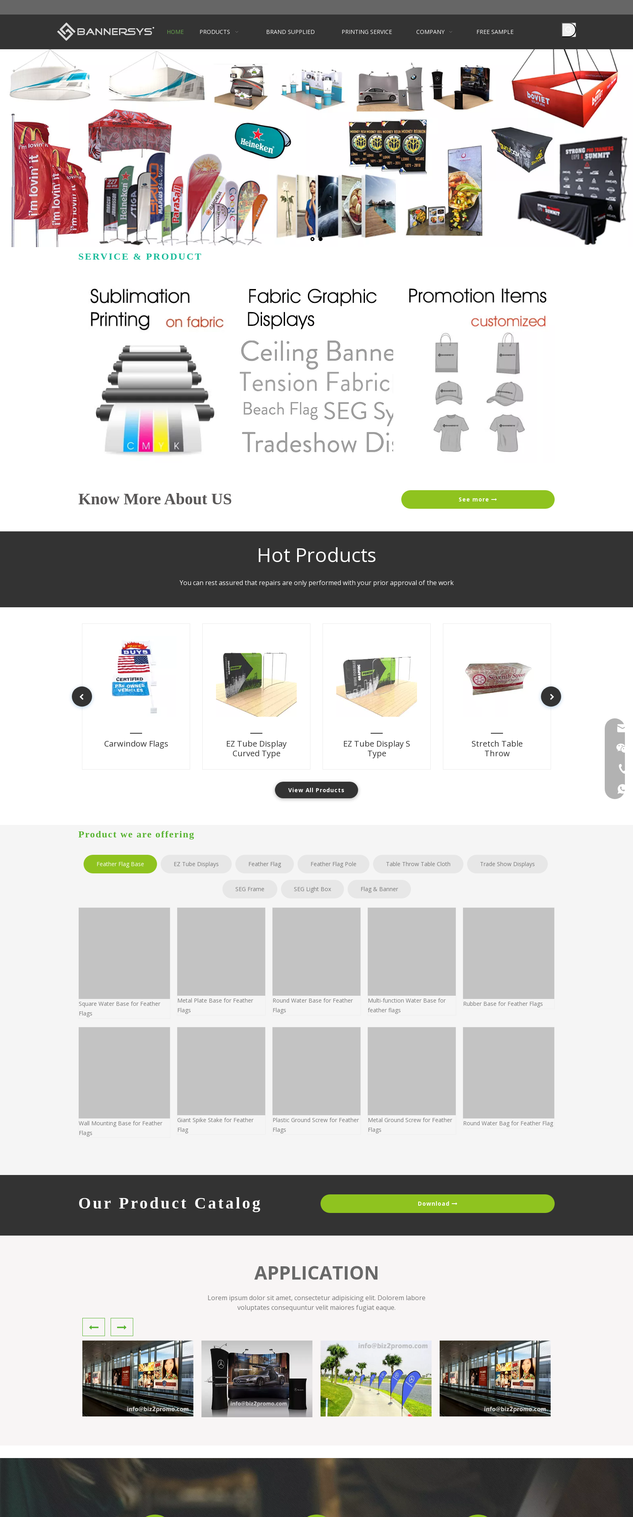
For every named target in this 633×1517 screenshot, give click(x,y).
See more (478, 499)
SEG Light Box (312, 889)
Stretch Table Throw (497, 735)
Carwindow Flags (126, 735)
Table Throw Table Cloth (418, 864)
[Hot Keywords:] (569, 30)
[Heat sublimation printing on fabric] (155, 371)
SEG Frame (249, 889)
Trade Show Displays (507, 864)
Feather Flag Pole (333, 864)
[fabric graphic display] (316, 371)
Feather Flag (264, 864)
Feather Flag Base (120, 864)
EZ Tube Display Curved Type (248, 735)
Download (438, 1203)
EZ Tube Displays (196, 864)
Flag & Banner (379, 889)
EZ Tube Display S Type (381, 735)
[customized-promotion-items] (478, 371)
